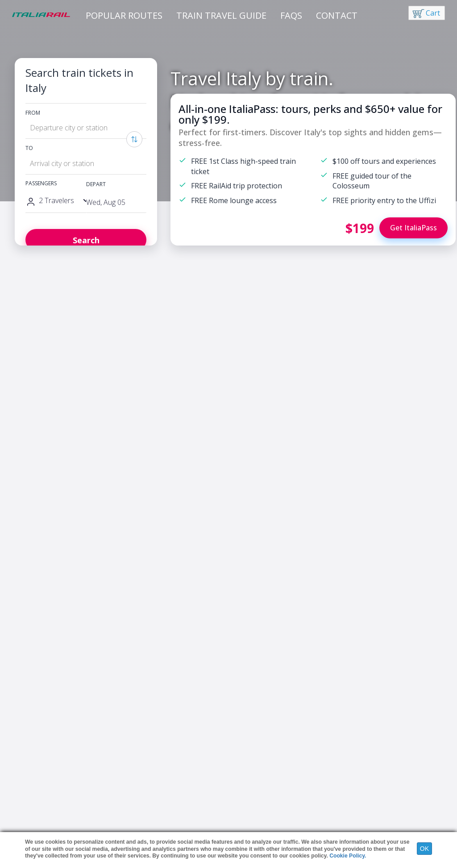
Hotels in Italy (41, 770)
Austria (129, 779)
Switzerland (135, 797)
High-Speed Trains (239, 761)
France (129, 761)
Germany (132, 770)
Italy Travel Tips (44, 797)
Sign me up (283, 700)
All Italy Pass (231, 788)
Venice (428, 506)
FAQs (291, 15)
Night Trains (231, 770)
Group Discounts (237, 797)
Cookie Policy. (347, 856)
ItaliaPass (36, 761)
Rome (325, 506)
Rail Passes (38, 788)
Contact (336, 15)
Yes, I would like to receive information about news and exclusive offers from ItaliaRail (232, 670)
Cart (433, 13)
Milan (397, 506)
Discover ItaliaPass (45, 458)
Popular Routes (124, 15)
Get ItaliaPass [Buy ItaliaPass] (413, 228)
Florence (361, 506)
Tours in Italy (40, 779)
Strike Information (238, 779)
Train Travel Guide (221, 15)
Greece (130, 788)
